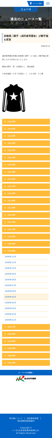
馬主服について (16, 418)
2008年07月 (10, 285)
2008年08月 (10, 280)
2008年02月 (10, 314)
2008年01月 (10, 320)
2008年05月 (10, 297)
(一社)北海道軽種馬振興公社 (26, 430)
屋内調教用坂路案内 (26, 421)
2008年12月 (10, 257)
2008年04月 (10, 302)
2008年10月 (10, 268)
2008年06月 (10, 291)
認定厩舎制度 (33, 418)
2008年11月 (10, 262)
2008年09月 (10, 274)
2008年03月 (10, 308)
